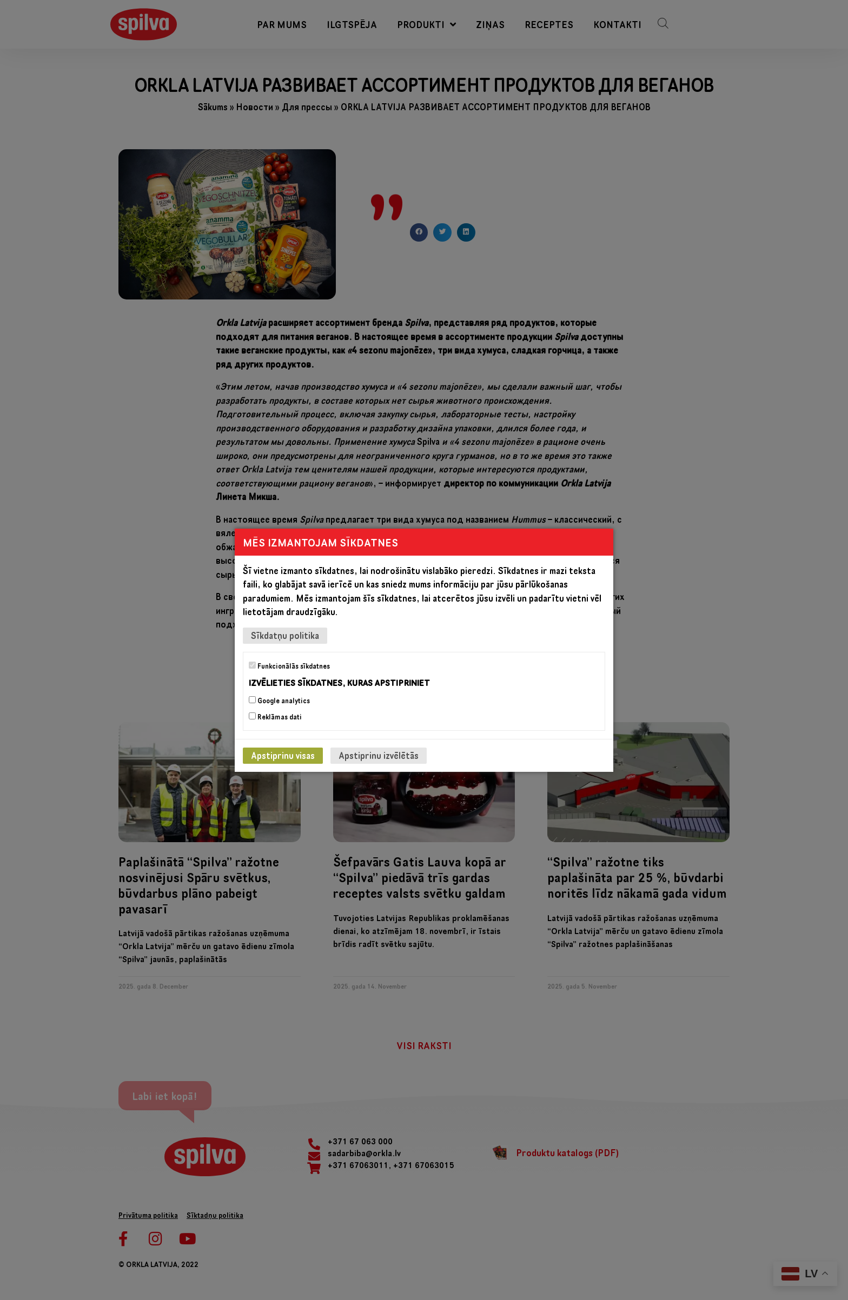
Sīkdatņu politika (285, 635)
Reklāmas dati (275, 716)
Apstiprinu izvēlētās (379, 755)
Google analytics (279, 700)
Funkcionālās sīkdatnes (289, 665)
